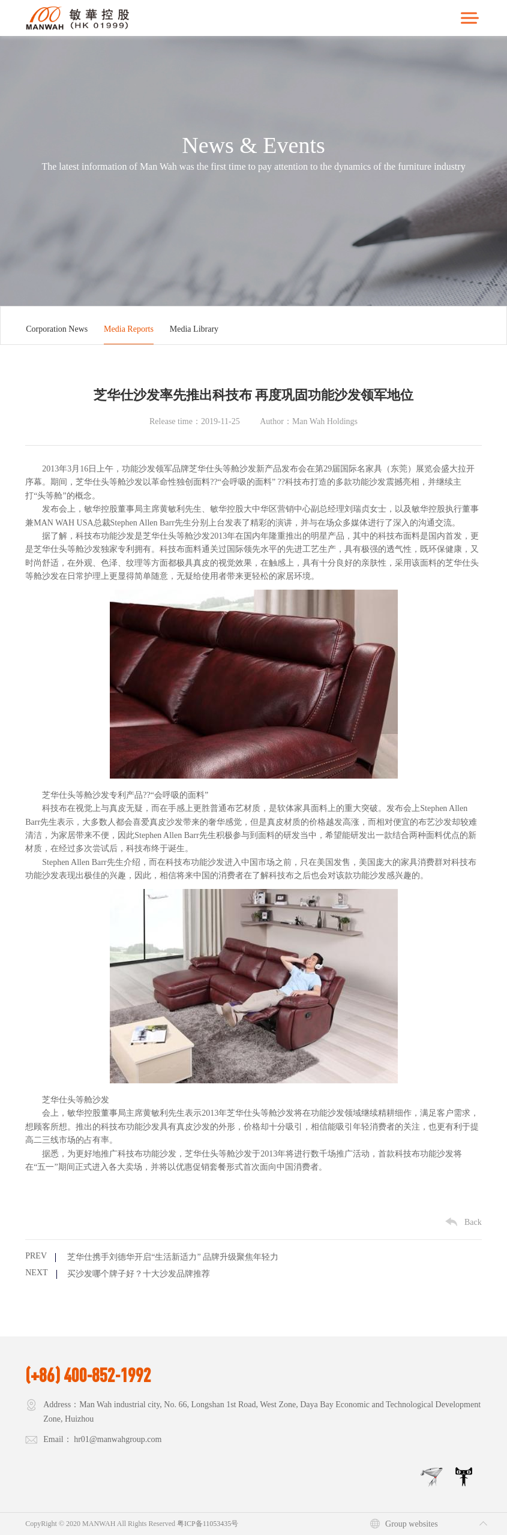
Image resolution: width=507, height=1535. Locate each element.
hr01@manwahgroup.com (117, 1439)
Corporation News (57, 329)
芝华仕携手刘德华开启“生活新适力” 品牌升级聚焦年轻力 (172, 1256)
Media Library (194, 329)
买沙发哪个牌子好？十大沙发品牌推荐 (138, 1273)
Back (473, 1222)
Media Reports (129, 329)
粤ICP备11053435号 (207, 1523)
